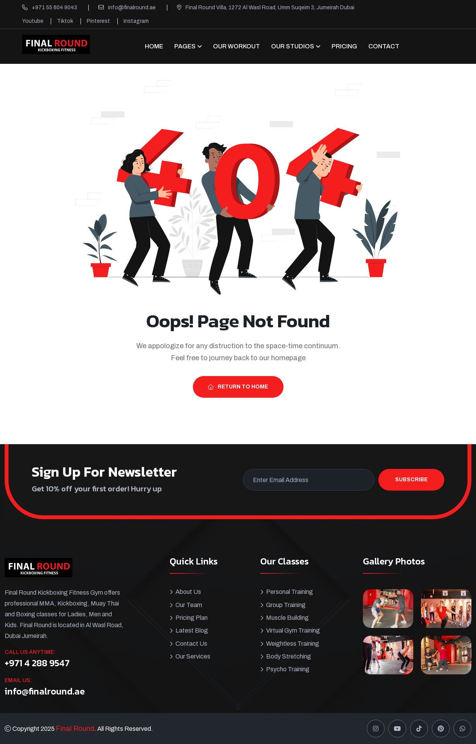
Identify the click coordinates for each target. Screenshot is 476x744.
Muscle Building (287, 617)
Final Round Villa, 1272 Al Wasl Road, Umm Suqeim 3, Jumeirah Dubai (270, 7)
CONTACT (383, 46)
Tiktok (65, 21)
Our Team (188, 604)
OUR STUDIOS (292, 46)
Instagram (136, 21)
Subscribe (411, 479)
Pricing (344, 46)
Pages (185, 46)
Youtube (32, 21)
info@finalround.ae (132, 7)
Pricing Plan (191, 617)
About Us (188, 591)
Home (154, 46)
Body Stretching (288, 655)
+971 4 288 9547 (37, 663)
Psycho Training (287, 668)
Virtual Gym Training (293, 630)
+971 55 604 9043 (54, 7)
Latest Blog (191, 630)
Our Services (192, 655)
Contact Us (191, 643)
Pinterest (98, 21)
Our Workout (236, 46)
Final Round (75, 728)
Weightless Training (292, 643)
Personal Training (289, 591)
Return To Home (238, 387)
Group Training (286, 604)
